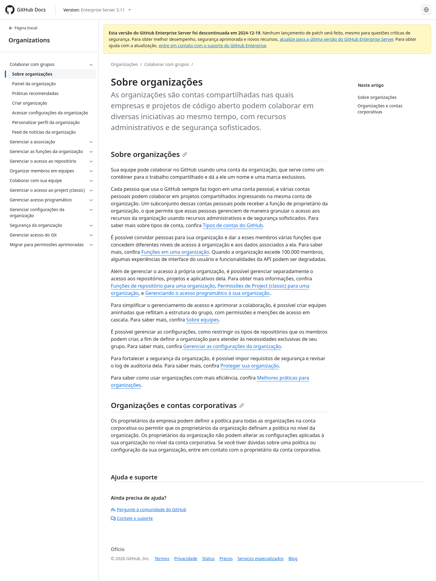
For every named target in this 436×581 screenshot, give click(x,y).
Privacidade (185, 558)
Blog (293, 558)
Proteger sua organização (249, 365)
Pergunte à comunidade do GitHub (148, 509)
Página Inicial (22, 28)
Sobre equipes (202, 319)
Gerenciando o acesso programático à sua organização (207, 293)
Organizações (124, 64)
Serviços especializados (260, 558)
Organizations (29, 40)
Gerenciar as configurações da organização (232, 346)
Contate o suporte (132, 518)
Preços (226, 558)
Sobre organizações (149, 154)
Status (208, 558)
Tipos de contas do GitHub (233, 225)
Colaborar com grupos (166, 64)
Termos (162, 558)
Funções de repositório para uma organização (163, 285)
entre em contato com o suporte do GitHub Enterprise (212, 45)
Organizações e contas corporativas (177, 405)
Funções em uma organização (175, 252)
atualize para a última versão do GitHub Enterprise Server (336, 39)
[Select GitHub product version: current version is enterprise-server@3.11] (97, 10)
